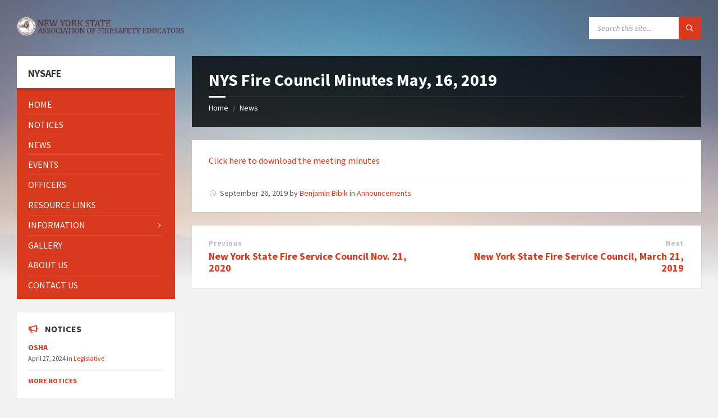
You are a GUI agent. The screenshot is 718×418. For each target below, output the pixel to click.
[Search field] (645, 28)
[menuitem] (96, 104)
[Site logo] (101, 32)
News (249, 108)
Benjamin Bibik (324, 193)
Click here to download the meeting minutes (294, 160)
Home (218, 108)
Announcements (384, 193)
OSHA (38, 347)
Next (675, 243)
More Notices (52, 380)
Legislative (88, 358)
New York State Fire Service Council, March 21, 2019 (579, 262)
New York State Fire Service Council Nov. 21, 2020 (308, 262)
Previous (225, 243)
